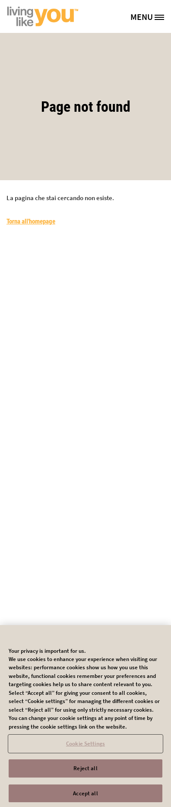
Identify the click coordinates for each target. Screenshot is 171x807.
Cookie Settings (85, 746)
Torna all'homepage (30, 221)
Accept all (85, 795)
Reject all (85, 770)
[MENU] (150, 16)
